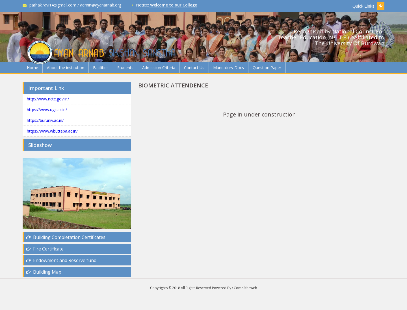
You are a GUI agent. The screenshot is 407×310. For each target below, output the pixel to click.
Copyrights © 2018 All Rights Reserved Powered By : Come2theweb (203, 287)
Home (32, 67)
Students (125, 67)
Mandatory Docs (228, 67)
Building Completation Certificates (65, 237)
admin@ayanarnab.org (100, 5)
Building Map (43, 272)
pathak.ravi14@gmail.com (49, 5)
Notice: (163, 5)
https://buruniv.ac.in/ (45, 120)
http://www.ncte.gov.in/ (48, 99)
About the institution (65, 67)
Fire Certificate (45, 249)
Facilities (101, 67)
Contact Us (194, 67)
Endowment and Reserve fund (61, 260)
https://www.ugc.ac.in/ (47, 109)
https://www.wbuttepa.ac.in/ (52, 131)
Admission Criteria (158, 67)
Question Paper (267, 67)
